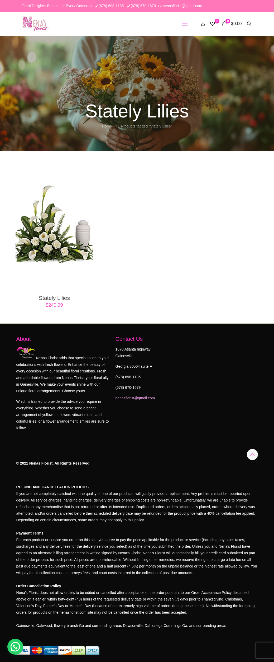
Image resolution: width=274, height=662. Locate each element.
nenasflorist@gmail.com (135, 398)
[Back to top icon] (252, 454)
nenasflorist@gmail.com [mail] (182, 6)
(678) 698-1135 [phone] (111, 6)
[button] (15, 647)
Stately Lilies (54, 298)
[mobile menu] (184, 23)
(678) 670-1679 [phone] (143, 6)
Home (107, 126)
